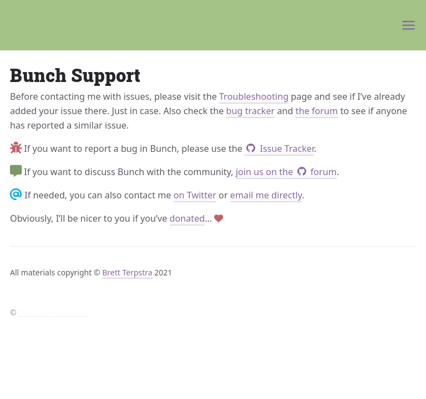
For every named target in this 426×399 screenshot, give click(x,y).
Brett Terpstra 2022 (53, 312)
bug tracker (250, 111)
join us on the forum (286, 172)
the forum (317, 111)
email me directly (266, 195)
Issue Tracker (279, 148)
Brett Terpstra (127, 272)
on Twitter (195, 195)
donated (187, 218)
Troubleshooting (253, 96)
